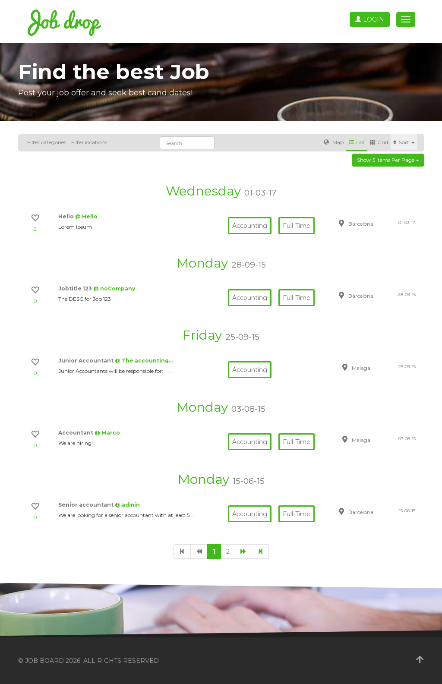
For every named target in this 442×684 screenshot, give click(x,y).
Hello (66, 216)
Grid (379, 142)
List (357, 142)
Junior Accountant (86, 360)
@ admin (127, 504)
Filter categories (46, 142)
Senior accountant (86, 504)
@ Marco (107, 432)
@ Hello (86, 216)
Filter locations (89, 142)
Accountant (76, 432)
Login (369, 19)
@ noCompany (114, 288)
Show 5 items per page (388, 160)
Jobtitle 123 (75, 288)
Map (334, 142)
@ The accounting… (144, 360)
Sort (404, 142)
